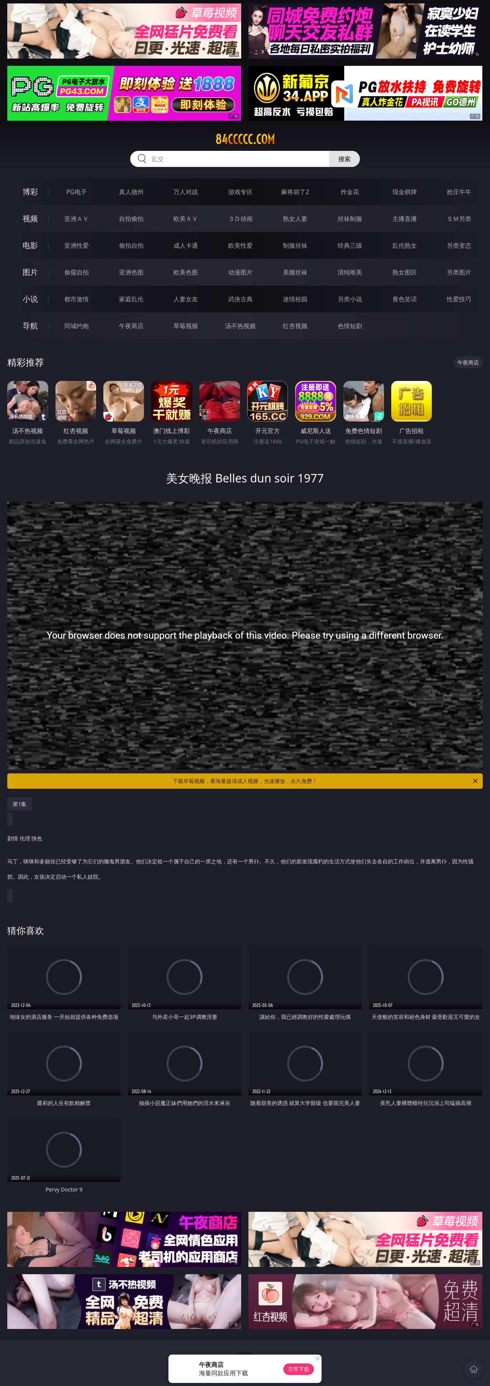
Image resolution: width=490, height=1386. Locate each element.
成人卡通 (185, 245)
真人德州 (131, 192)
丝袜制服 (350, 218)
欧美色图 (185, 272)
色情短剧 (350, 326)
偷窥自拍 (76, 272)
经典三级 (350, 245)
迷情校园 (295, 299)
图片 (30, 272)
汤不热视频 (240, 326)
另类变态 (459, 245)
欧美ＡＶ (185, 218)
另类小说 (350, 299)
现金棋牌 (404, 192)
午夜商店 (131, 326)
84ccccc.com (245, 139)
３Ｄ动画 (240, 218)
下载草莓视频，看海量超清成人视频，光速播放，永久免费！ (326, 781)
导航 (30, 325)
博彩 (30, 191)
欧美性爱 (240, 245)
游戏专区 (240, 192)
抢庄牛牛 (459, 192)
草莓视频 (185, 326)
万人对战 (185, 192)
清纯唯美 (350, 272)
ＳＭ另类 (459, 218)
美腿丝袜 (295, 272)
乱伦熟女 (404, 245)
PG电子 (76, 192)
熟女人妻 (295, 218)
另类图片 (459, 272)
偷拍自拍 (131, 245)
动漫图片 (240, 272)
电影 (30, 245)
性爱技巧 (459, 299)
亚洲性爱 (76, 245)
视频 (30, 218)
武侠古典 (240, 299)
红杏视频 (295, 326)
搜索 (344, 159)
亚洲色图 (131, 272)
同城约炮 (76, 326)
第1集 (19, 803)
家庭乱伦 (131, 299)
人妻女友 (185, 299)
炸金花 (350, 192)
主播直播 (404, 218)
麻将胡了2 (295, 192)
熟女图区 (404, 272)
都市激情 (76, 299)
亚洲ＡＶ (76, 218)
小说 (30, 299)
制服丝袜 (295, 245)
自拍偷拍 (131, 218)
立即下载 (298, 1369)
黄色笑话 (404, 299)
